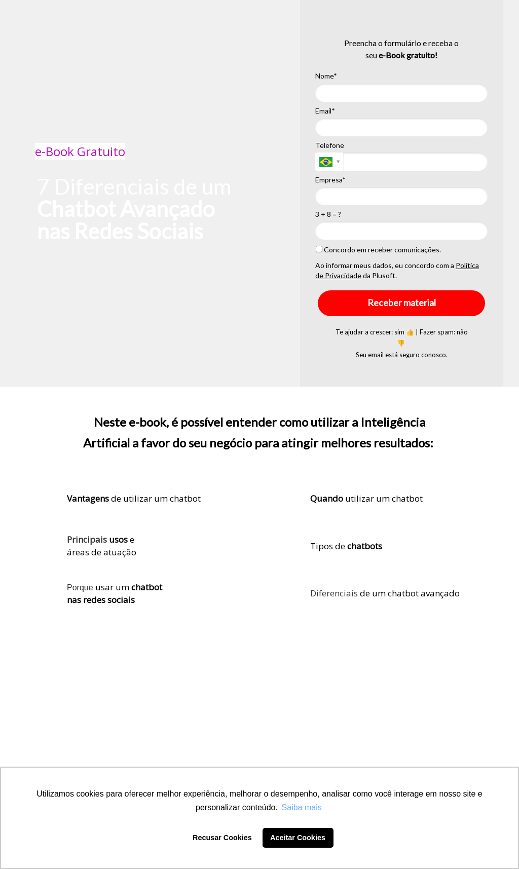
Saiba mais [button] (302, 807)
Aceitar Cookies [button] (297, 838)
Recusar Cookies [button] (222, 838)
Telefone (329, 145)
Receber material (401, 302)
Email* (325, 110)
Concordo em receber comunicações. (378, 249)
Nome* (326, 75)
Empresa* (330, 179)
